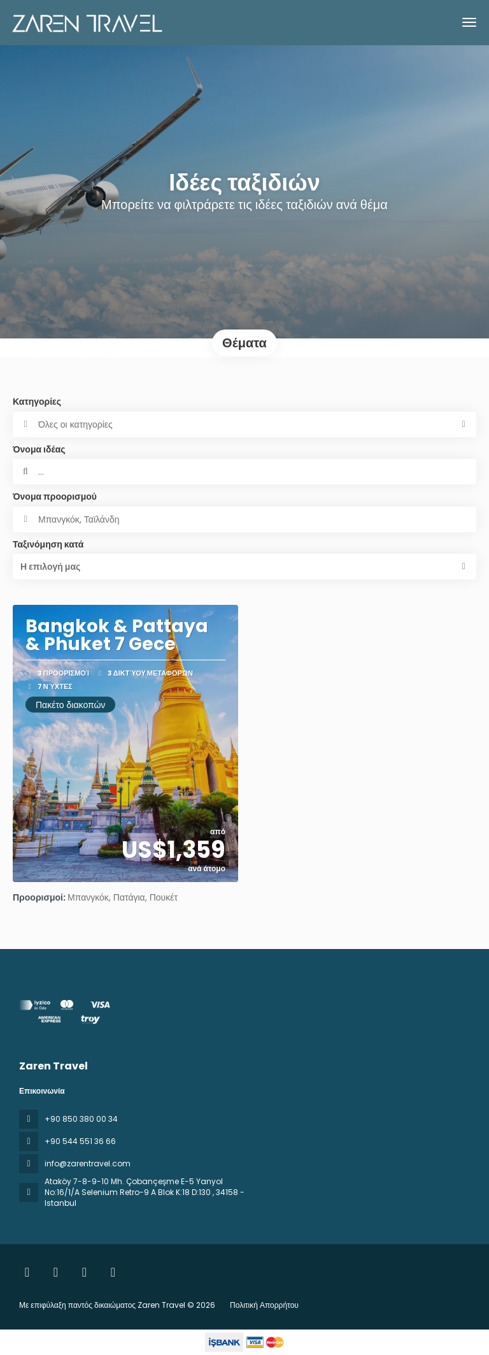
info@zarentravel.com (88, 1163)
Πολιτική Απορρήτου (264, 1305)
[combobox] (244, 519)
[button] (244, 566)
